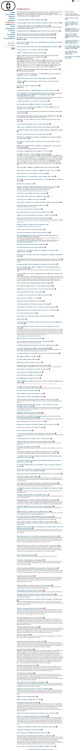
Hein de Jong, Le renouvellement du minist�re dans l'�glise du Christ (36, 746)
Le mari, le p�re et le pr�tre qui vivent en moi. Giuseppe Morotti (34, 341)
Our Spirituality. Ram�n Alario (25, 649)
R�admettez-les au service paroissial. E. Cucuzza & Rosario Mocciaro (35, 289)
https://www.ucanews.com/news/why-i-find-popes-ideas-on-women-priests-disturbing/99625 (36, 35)
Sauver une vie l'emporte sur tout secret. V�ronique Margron (33, 134)
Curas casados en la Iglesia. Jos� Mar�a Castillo (30, 396)
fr (74, 1)
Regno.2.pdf (20, 87)
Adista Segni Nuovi (37, 342)
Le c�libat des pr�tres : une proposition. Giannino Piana (32, 101)
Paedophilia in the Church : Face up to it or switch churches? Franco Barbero (37, 545)
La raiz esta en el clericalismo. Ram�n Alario (29, 209)
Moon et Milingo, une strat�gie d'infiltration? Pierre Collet (32, 732)
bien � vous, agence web (46, 749)
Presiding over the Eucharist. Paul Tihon (27, 702)
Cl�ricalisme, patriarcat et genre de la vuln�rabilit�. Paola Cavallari (35, 78)
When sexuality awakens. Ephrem (26, 555)
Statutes (12, 16)
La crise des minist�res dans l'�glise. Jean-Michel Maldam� (33, 348)
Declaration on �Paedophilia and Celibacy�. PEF (30, 560)
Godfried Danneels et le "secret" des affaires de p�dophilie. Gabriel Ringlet (37, 500)
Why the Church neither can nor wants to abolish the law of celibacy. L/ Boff (37, 424)
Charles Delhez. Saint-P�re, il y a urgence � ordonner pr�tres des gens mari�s (38, 202)
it (77, 1)
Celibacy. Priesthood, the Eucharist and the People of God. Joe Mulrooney (36, 713)
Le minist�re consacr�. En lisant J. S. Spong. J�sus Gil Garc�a (34, 286)
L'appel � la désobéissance (22, 434)
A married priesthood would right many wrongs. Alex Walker (33, 304)
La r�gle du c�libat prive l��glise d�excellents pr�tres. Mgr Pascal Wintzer (38, 69)
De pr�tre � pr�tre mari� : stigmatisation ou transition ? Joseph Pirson (36, 264)
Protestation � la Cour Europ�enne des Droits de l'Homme (33, 365)
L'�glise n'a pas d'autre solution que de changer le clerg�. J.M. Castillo (36, 215)
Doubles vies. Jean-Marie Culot (25, 183)
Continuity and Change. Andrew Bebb (27, 665)
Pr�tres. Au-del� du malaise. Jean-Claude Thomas (30, 52)
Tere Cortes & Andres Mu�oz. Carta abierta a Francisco (32, 193)
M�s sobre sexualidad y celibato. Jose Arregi (29, 362)
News (13, 26)
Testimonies (10, 28)
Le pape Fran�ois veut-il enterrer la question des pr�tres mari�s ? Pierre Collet (71, 23)
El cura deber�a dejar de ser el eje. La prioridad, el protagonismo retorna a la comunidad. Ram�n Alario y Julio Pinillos (37, 236)
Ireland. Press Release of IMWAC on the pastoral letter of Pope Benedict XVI (37, 568)
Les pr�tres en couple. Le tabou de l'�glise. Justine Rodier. (33, 154)
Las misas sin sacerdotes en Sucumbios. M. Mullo (30, 427)
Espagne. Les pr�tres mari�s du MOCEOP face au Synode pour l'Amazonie (37, 186)
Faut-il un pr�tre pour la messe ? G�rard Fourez (30, 393)
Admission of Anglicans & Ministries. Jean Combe (30, 608)
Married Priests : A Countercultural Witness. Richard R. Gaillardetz (34, 316)
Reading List (10, 24)
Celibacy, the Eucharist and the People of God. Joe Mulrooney (33, 218)
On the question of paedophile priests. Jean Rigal (30, 590)
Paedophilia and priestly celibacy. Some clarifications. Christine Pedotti (36, 594)
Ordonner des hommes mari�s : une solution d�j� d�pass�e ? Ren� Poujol (72, 35)
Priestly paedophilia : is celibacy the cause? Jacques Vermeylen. (34, 585)
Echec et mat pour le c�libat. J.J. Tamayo (28, 298)
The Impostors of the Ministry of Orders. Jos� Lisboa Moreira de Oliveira (36, 307)
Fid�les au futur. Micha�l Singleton (26, 696)
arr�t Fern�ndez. (57, 366)
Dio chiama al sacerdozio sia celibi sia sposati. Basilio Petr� (33, 232)
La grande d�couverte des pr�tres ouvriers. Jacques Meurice (33, 438)
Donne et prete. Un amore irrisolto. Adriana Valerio (30, 229)
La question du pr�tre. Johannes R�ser (28, 476)
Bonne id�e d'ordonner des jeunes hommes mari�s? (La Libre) (34, 212)
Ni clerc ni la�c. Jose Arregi (24, 430)
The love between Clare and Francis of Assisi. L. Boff (31, 421)
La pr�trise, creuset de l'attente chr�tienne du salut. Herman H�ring (35, 37)
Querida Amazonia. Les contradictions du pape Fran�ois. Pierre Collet (36, 176)
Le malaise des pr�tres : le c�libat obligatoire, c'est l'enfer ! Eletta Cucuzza (72, 42)
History (12, 18)
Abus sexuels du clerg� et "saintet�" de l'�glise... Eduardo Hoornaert (36, 521)
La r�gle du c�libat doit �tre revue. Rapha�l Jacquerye (32, 494)
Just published (9, 38)
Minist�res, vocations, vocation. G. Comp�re (29, 412)
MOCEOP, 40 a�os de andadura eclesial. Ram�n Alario (32, 205)
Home (12, 12)
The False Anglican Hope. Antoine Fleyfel (28, 627)
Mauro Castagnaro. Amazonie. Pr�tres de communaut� (32, 173)
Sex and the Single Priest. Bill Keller (26, 313)
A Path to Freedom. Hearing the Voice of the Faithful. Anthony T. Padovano (36, 399)
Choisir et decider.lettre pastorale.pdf (25, 70)
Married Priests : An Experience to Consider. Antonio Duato (32, 369)
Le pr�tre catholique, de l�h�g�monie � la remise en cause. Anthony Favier (72, 30)
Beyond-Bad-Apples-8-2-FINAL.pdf (25, 58)
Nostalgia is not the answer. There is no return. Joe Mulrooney (33, 688)
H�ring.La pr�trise (22, 39)
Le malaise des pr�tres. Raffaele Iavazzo (28, 85)
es (76, 1)
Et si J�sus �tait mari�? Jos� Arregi (27, 359)
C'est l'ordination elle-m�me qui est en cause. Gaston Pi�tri (71, 52)
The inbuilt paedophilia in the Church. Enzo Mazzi (30, 617)
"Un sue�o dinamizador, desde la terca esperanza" (29, 226)
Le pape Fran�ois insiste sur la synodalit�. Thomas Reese (33, 25)
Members (11, 20)
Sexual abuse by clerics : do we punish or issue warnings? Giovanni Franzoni (37, 536)
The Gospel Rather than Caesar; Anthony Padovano (30, 247)
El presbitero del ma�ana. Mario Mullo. (27, 446)
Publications (10, 22)
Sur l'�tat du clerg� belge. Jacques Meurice (29, 729)
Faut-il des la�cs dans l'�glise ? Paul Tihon (29, 375)
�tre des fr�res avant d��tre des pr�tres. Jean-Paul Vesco (33, 104)
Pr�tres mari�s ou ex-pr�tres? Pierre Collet (29, 699)
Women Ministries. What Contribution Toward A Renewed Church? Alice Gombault (39, 473)
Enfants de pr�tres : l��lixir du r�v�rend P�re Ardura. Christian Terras (37, 167)
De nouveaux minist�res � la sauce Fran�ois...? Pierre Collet (33, 151)
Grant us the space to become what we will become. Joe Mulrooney (35, 735)
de (79, 1)
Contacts (11, 36)
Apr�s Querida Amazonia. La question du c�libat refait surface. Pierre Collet (37, 170)
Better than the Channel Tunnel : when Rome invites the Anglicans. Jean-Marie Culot (39, 599)
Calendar (11, 30)
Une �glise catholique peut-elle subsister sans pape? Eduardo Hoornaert (36, 345)
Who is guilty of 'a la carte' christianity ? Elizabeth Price (31, 682)
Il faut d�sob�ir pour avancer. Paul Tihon (28, 378)
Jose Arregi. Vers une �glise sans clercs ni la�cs (30, 199)
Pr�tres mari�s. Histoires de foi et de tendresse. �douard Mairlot (34, 441)
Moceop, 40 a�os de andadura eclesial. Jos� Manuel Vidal (32, 224)
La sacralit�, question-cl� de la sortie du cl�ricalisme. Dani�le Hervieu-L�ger (72, 47)
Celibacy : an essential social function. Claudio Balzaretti (32, 716)
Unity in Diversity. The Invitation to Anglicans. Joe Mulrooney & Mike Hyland (37, 483)
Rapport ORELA (21, 319)
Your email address (11, 45)
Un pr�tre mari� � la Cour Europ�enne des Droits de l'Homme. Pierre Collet (38, 353)
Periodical (11, 34)
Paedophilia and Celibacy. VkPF (25, 576)
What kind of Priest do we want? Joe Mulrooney (29, 338)
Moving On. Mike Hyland (23, 634)
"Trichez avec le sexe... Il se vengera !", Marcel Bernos (31, 49)
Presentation (10, 14)
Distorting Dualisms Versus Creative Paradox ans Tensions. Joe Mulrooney (37, 310)
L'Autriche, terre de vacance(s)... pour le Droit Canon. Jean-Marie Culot (36, 433)
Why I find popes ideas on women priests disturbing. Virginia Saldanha (36, 34)
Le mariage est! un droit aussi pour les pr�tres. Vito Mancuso (33, 295)
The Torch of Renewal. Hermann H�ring (27, 390)
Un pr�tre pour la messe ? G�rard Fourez (28, 386)
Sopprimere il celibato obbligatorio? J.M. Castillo (30, 301)
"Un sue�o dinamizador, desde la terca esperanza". (27, 206)
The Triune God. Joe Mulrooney (25, 673)
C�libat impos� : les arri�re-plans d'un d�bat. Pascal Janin (33, 511)
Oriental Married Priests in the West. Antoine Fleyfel (30, 641)
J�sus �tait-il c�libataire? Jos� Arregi (28, 356)
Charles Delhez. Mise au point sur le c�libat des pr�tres (32, 196)
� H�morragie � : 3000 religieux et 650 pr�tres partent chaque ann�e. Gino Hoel (39, 259)
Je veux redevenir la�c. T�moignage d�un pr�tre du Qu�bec (34, 283)
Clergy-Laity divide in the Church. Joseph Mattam (30, 292)
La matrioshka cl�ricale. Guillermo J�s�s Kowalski (72, 14)
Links (13, 32)
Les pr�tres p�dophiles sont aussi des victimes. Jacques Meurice (35, 506)
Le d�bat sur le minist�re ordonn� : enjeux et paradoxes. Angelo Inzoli (36, 726)
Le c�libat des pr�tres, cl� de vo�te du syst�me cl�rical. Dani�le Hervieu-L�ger (39, 130)
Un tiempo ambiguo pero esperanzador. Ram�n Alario (31, 244)
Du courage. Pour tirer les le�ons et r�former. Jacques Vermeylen (35, 516)
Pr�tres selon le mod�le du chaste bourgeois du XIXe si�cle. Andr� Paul (37, 127)
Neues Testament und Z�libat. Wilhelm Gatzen (29, 372)
